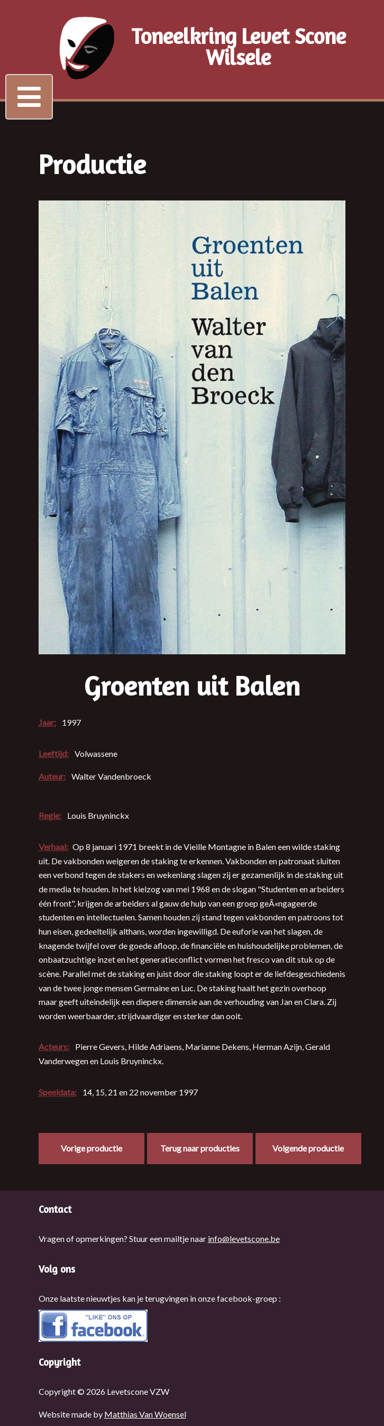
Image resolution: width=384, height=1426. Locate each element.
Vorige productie (91, 1148)
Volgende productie (308, 1148)
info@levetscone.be (244, 1238)
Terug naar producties (200, 1148)
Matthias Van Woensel (145, 1414)
